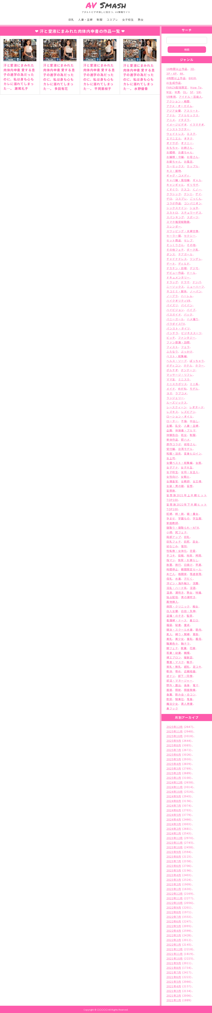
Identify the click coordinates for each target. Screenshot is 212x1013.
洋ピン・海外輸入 (178, 583)
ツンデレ (195, 259)
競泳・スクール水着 (179, 630)
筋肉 (198, 630)
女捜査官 (172, 481)
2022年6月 (173, 921)
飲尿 (169, 699)
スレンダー (173, 226)
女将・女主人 (190, 472)
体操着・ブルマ (185, 430)
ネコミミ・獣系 (176, 291)
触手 (189, 662)
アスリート (191, 111)
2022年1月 (173, 944)
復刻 (184, 546)
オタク (188, 138)
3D (192, 69)
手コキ (170, 555)
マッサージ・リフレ (179, 375)
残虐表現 (195, 574)
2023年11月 (174, 843)
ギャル (197, 180)
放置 (169, 565)
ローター (172, 421)
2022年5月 (173, 926)
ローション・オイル (179, 416)
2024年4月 (173, 819)
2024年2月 (173, 829)
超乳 (187, 667)
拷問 (198, 555)
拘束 (189, 555)
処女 (184, 435)
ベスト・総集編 (176, 356)
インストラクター (178, 129)
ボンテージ (188, 370)
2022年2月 (173, 940)
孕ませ (170, 518)
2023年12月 (174, 838)
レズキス (172, 412)
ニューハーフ (195, 287)
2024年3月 (173, 824)
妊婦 (169, 514)
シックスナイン (176, 208)
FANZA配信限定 (176, 87)
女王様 (197, 481)
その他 (191, 245)
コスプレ (112, 20)
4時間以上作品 (176, 78)
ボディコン (173, 365)
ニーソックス (175, 287)
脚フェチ (172, 648)
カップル (192, 166)
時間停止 (172, 569)
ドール (191, 273)
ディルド (183, 263)
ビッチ (170, 338)
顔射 (178, 690)
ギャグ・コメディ (178, 175)
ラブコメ (181, 393)
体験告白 (172, 435)
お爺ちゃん (173, 162)
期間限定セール (191, 569)
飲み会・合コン (185, 694)
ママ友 (170, 379)
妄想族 (170, 491)
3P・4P (171, 73)
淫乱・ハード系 (176, 588)
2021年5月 (173, 982)
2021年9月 (173, 963)
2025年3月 (173, 768)
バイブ (191, 310)
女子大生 (186, 467)
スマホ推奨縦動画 (178, 222)
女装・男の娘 (175, 486)
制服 (100, 20)
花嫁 (192, 648)
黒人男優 (187, 704)
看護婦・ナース (176, 620)
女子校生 (128, 20)
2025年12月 (174, 727)
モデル (194, 389)
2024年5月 (173, 815)
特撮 (198, 592)
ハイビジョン (175, 310)
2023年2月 (173, 884)
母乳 (169, 579)
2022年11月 (174, 898)
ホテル (188, 365)
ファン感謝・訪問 (178, 342)
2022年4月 (173, 931)
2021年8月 (173, 968)
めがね (182, 389)
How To (196, 87)
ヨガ (169, 393)
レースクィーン (176, 407)
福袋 (169, 625)
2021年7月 (173, 972)
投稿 (181, 555)
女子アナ (172, 467)
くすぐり (172, 189)
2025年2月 (173, 773)
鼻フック (172, 708)
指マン (170, 560)
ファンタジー (187, 338)
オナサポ (172, 143)
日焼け (188, 565)
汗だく (188, 579)
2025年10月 (174, 736)
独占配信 (172, 597)
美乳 (169, 639)
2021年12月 (174, 949)
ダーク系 (192, 250)
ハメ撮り (192, 319)
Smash (106, 5)
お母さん (192, 157)
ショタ (194, 208)
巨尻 (187, 541)
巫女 (195, 541)
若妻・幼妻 (173, 653)
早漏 (198, 565)
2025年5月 (173, 759)
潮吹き (179, 592)
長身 (187, 685)
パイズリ (172, 305)
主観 (169, 426)
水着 (178, 579)
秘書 (178, 625)
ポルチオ (172, 370)
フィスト (172, 347)
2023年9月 (173, 852)
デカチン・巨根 (176, 268)
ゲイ (198, 194)
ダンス (170, 254)
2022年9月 (173, 907)
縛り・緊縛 (182, 634)
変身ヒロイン (192, 453)
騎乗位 (179, 699)
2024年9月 (173, 796)
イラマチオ (197, 124)
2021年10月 (174, 958)
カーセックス (175, 166)
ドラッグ (172, 282)
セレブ (188, 240)
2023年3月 (173, 880)
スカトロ (172, 212)
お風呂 (188, 162)
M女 (169, 92)
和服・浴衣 (173, 453)
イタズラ (184, 120)
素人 (169, 634)
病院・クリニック (178, 606)
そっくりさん (175, 245)
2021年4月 (173, 986)
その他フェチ (175, 250)
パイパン (186, 305)
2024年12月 (174, 782)
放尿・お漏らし (188, 560)
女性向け (172, 477)
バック (188, 314)
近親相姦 (190, 671)
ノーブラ (172, 296)
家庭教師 (172, 523)
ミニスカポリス (176, 384)
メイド (170, 389)
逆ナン (170, 676)
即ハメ (185, 440)
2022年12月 (174, 893)
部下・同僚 (185, 676)
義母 (198, 639)
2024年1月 (173, 833)
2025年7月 (173, 750)
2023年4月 (173, 875)
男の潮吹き (188, 597)
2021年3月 (173, 991)
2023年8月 (173, 856)
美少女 (179, 639)
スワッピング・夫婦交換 (182, 231)
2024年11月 (174, 787)
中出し (194, 421)
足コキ (197, 667)
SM (198, 92)
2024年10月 (174, 792)
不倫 (184, 421)
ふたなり (172, 351)
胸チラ (185, 643)
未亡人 (170, 574)
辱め (178, 671)
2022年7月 (173, 917)
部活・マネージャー (179, 681)
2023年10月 (174, 847)
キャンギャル (175, 185)
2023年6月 (173, 866)
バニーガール (175, 319)
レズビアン (188, 412)
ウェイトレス (175, 134)
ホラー (199, 365)
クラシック (173, 194)
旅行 (178, 565)
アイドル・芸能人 (190, 97)
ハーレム (186, 296)
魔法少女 (172, 704)
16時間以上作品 (176, 69)
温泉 (169, 592)
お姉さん (187, 148)
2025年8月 (173, 745)
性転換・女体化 (176, 551)
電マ (195, 685)
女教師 (185, 481)
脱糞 (184, 648)
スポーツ (192, 217)
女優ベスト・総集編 (179, 463)
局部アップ (173, 537)
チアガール (185, 254)
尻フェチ (181, 532)
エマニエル (173, 138)
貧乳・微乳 (173, 667)
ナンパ (196, 282)
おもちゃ (172, 148)
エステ (191, 134)
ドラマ (185, 282)
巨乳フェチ (173, 541)
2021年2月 (173, 995)
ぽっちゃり (197, 361)
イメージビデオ (176, 124)
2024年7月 (173, 805)
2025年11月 (174, 731)
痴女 (195, 606)
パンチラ (172, 333)
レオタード (196, 407)
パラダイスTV (175, 324)
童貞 (187, 625)
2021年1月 (173, 1000)
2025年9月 (173, 741)
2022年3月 (173, 935)
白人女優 (172, 611)
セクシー (190, 236)
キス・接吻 (173, 171)
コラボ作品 (173, 203)
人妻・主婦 (85, 20)
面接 (169, 690)
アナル (170, 115)
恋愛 (193, 551)
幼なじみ (172, 546)
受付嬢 (170, 449)
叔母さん (190, 444)
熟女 (141, 20)
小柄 (169, 532)
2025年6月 (173, 754)
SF (192, 92)
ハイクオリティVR (178, 301)
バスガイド (173, 314)
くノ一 (197, 189)
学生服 (197, 518)
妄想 (190, 486)
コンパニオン (192, 203)
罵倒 (196, 634)
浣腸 (196, 583)
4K (181, 73)
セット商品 (173, 240)
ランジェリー (175, 398)
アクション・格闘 (178, 101)
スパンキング (175, 217)
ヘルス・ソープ (176, 361)
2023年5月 (173, 870)
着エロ (194, 620)
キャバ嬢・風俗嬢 (178, 180)
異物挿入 (172, 602)
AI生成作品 (173, 83)
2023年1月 (173, 889)
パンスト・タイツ (178, 328)
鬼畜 (190, 699)
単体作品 (172, 440)
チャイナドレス (176, 259)
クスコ (185, 189)
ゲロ (169, 199)
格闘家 (182, 574)
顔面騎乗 (190, 690)
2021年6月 (173, 977)
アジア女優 (173, 111)
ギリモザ (192, 185)
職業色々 (172, 643)
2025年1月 (173, 778)
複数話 (188, 657)
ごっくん (195, 199)
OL (185, 92)
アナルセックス (188, 115)
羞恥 (190, 639)
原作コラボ (173, 444)
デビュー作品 (175, 273)
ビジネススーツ (191, 333)
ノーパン (195, 291)
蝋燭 (187, 653)
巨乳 (71, 20)
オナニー (187, 143)
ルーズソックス (176, 402)
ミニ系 (194, 384)
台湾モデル (185, 449)
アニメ (170, 120)
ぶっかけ (186, 351)
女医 (198, 463)
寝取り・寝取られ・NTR (182, 528)
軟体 (169, 671)
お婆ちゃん (185, 152)
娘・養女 (192, 514)
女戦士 (185, 477)
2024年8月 (173, 801)
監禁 (189, 616)
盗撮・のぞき (175, 616)
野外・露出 (173, 685)
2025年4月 (173, 764)
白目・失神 (188, 611)
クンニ (188, 194)
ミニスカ (184, 379)
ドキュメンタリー (178, 277)
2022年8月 (173, 912)
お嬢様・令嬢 (175, 157)
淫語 (193, 588)
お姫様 (170, 152)
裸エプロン (173, 657)
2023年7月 (173, 861)
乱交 (178, 426)
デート (170, 263)
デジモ (194, 268)
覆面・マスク (175, 662)
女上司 (170, 458)
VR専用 (171, 97)
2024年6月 (173, 810)
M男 (177, 92)
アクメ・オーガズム (179, 106)
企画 (169, 430)
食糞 (169, 694)
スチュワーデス (191, 212)
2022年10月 (174, 903)
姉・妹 (179, 514)
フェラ (185, 347)
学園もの (184, 518)
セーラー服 (173, 236)
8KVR (192, 78)
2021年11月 (174, 954)
